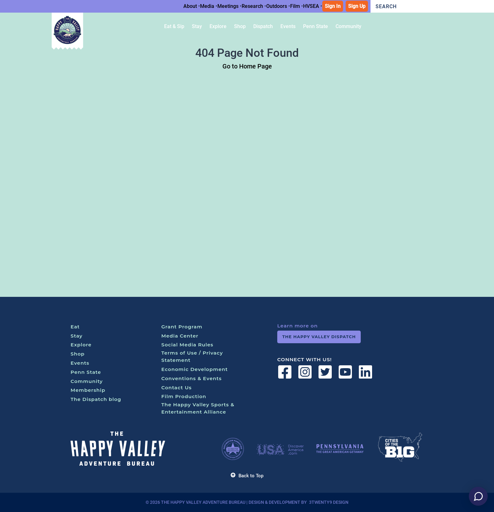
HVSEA (311, 6)
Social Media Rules (187, 345)
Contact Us (176, 388)
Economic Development (194, 369)
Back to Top (247, 476)
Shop (78, 354)
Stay (77, 336)
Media (207, 6)
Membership (88, 390)
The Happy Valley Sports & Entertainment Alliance (197, 408)
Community (87, 381)
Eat (75, 327)
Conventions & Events (191, 378)
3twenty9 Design (328, 502)
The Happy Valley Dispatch (319, 336)
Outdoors (276, 6)
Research (252, 6)
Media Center (179, 336)
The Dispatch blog (96, 399)
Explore (81, 345)
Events (80, 363)
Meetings (227, 6)
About (190, 6)
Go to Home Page (247, 66)
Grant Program (181, 327)
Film (295, 6)
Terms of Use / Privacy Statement (192, 356)
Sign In (333, 6)
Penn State (86, 372)
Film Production (183, 396)
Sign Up (356, 6)
